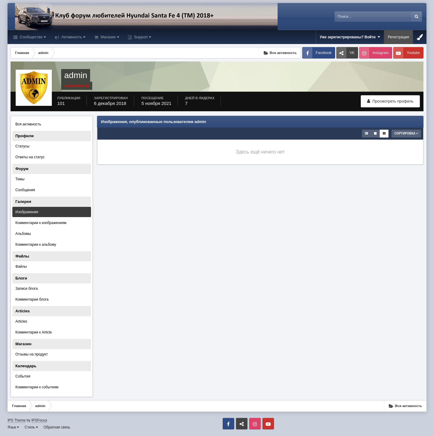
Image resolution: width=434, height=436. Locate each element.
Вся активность (28, 124)
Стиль (31, 427)
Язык (13, 427)
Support (142, 37)
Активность (72, 37)
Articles (21, 321)
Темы (19, 179)
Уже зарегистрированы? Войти (350, 37)
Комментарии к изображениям (40, 223)
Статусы (22, 146)
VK (352, 53)
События (22, 376)
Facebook (324, 53)
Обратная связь (57, 427)
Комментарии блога (32, 299)
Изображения (26, 212)
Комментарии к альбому (35, 244)
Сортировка (406, 133)
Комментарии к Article (33, 332)
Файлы (21, 266)
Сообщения (25, 190)
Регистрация (398, 37)
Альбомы (23, 234)
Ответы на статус (30, 157)
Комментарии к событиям (36, 387)
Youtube (413, 53)
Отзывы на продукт (31, 354)
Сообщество (32, 37)
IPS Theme (17, 420)
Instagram (380, 53)
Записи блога (26, 288)
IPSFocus (39, 420)
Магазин (109, 37)
